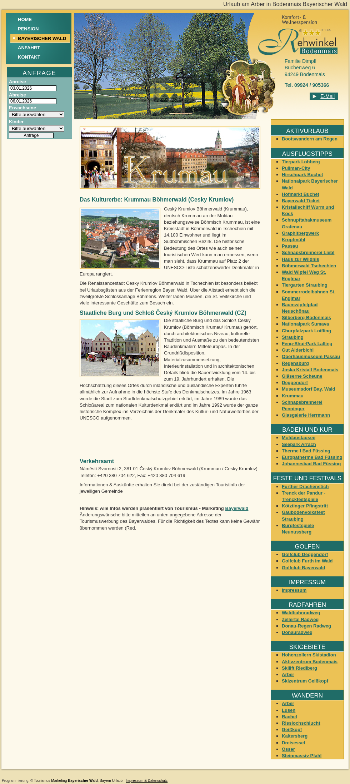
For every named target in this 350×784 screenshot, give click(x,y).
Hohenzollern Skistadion (309, 655)
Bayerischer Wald (83, 781)
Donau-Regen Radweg (306, 626)
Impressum (294, 590)
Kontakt (29, 57)
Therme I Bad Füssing (306, 450)
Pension (28, 28)
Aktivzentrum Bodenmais (310, 661)
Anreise (17, 81)
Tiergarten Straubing (305, 285)
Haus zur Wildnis (300, 259)
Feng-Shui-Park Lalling (307, 343)
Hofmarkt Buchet (300, 194)
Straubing (293, 337)
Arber (288, 674)
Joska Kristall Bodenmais (310, 369)
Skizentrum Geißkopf (305, 681)
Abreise (17, 95)
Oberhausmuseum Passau (311, 356)
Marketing (59, 781)
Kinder (16, 121)
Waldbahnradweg (301, 612)
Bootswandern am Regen (310, 139)
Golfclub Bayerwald (303, 567)
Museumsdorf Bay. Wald (308, 389)
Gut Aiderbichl (298, 350)
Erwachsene (22, 107)
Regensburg (295, 363)
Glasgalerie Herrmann (306, 415)
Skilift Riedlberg (299, 668)
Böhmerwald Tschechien (309, 265)
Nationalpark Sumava (305, 324)
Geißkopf (292, 729)
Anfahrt (29, 47)
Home (25, 19)
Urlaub (117, 781)
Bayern (105, 781)
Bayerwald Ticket (301, 200)
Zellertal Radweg (300, 619)
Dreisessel (293, 742)
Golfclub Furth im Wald (307, 561)
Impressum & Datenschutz (147, 781)
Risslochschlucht (301, 723)
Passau (290, 246)
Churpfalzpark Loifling (306, 330)
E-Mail (327, 96)
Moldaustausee (298, 437)
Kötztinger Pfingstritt (305, 505)
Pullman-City (296, 168)
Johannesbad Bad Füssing (311, 463)
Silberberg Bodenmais (306, 317)
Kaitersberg (295, 736)
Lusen (288, 710)
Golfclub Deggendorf (305, 554)
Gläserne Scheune (302, 376)
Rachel (289, 716)
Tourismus (42, 781)
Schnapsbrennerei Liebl (308, 252)
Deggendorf (295, 382)
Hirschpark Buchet (302, 174)
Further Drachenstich (305, 486)
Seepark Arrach (299, 444)
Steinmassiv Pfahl (301, 755)
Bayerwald (236, 508)
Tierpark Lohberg (301, 161)
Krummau (293, 395)
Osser (288, 749)
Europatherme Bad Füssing (312, 457)
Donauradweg (297, 632)
